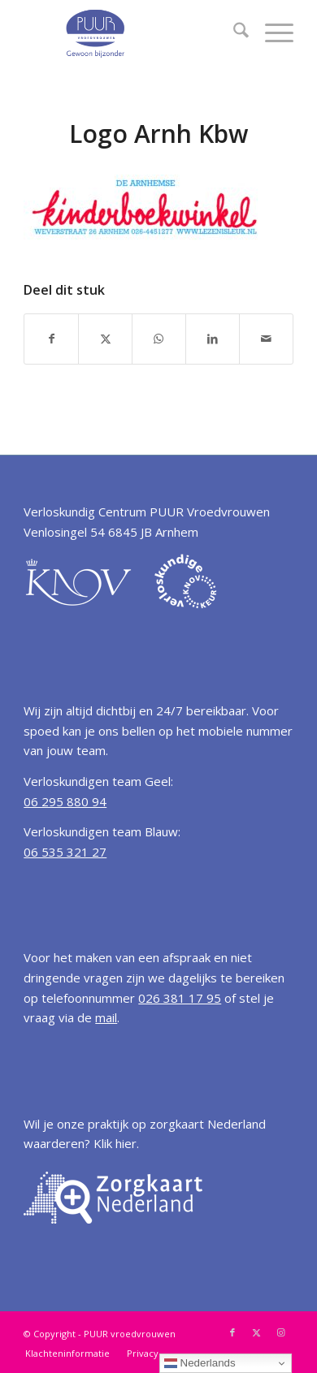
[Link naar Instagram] (281, 1332)
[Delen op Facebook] (51, 338)
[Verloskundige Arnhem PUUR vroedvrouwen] (131, 32)
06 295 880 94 (65, 801)
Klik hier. (116, 1143)
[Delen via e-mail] (266, 338)
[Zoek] (233, 32)
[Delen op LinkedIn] (212, 338)
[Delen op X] (105, 338)
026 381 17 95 (179, 998)
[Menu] (271, 32)
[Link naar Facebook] (232, 1332)
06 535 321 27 (65, 852)
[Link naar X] (257, 1332)
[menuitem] (233, 32)
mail (106, 1017)
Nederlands (200, 1363)
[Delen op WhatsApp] (158, 338)
